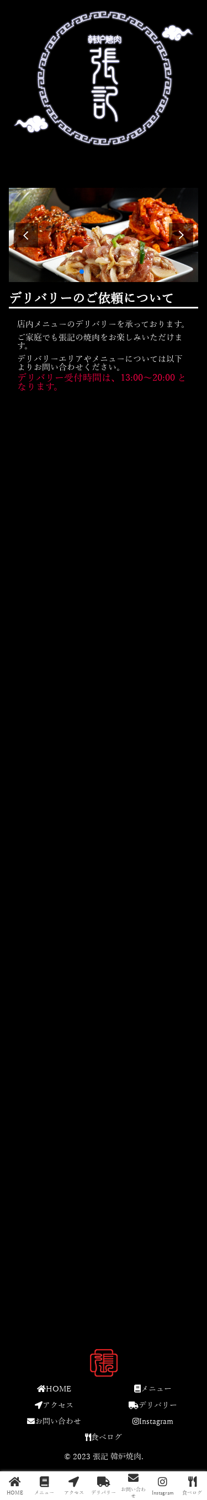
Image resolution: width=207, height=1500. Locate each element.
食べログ (103, 1437)
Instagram (152, 1421)
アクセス (54, 1405)
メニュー (153, 1389)
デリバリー (153, 1405)
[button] (181, 235)
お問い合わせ (54, 1421)
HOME (54, 1389)
